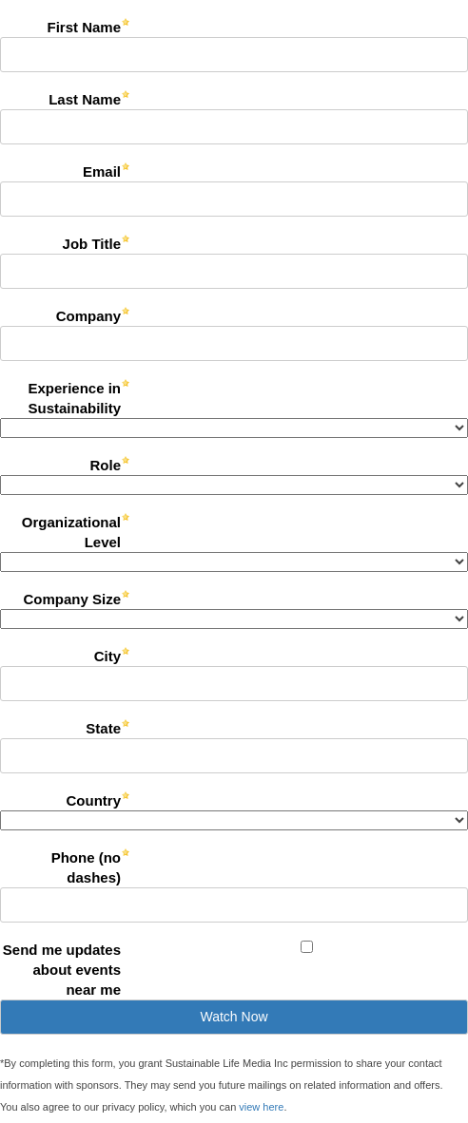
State (103, 728)
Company (88, 316)
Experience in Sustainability (74, 398)
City (107, 656)
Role (105, 465)
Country (94, 800)
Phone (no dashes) (86, 867)
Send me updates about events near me (62, 970)
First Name (84, 27)
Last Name (85, 99)
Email (102, 171)
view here (261, 1107)
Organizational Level (71, 532)
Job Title (92, 244)
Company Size (72, 599)
